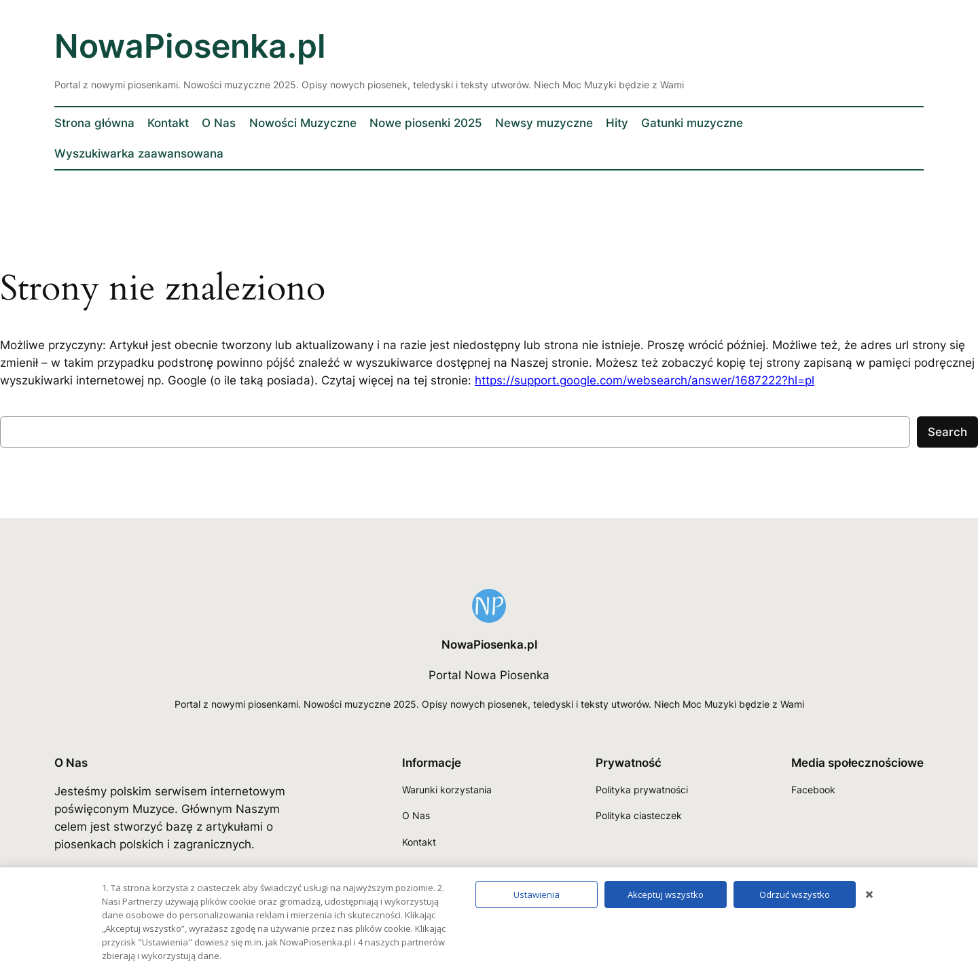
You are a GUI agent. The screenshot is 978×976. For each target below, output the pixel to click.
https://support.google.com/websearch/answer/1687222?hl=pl (644, 380)
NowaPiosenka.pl (190, 46)
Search (947, 432)
